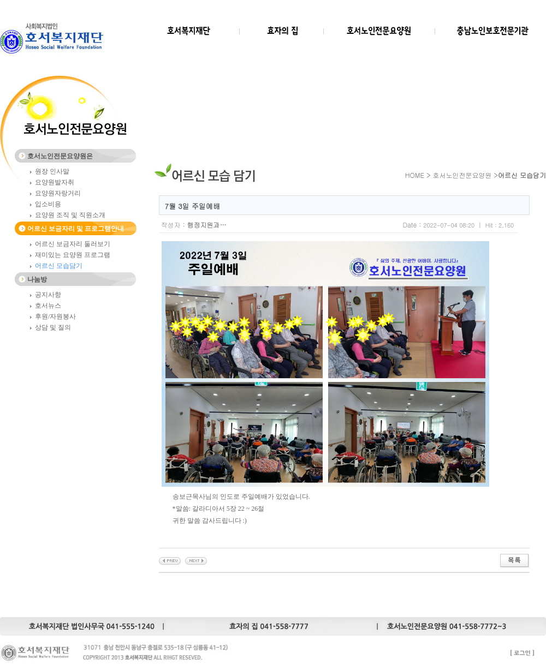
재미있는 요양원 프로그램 (72, 255)
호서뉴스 (48, 305)
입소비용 (48, 204)
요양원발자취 (54, 182)
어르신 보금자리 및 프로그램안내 (75, 228)
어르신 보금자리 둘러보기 (72, 244)
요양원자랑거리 (58, 193)
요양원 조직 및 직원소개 (70, 215)
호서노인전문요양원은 (60, 156)
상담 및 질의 (53, 327)
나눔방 (37, 279)
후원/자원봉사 (55, 316)
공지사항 (48, 294)
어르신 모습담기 (58, 266)
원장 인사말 (52, 171)
